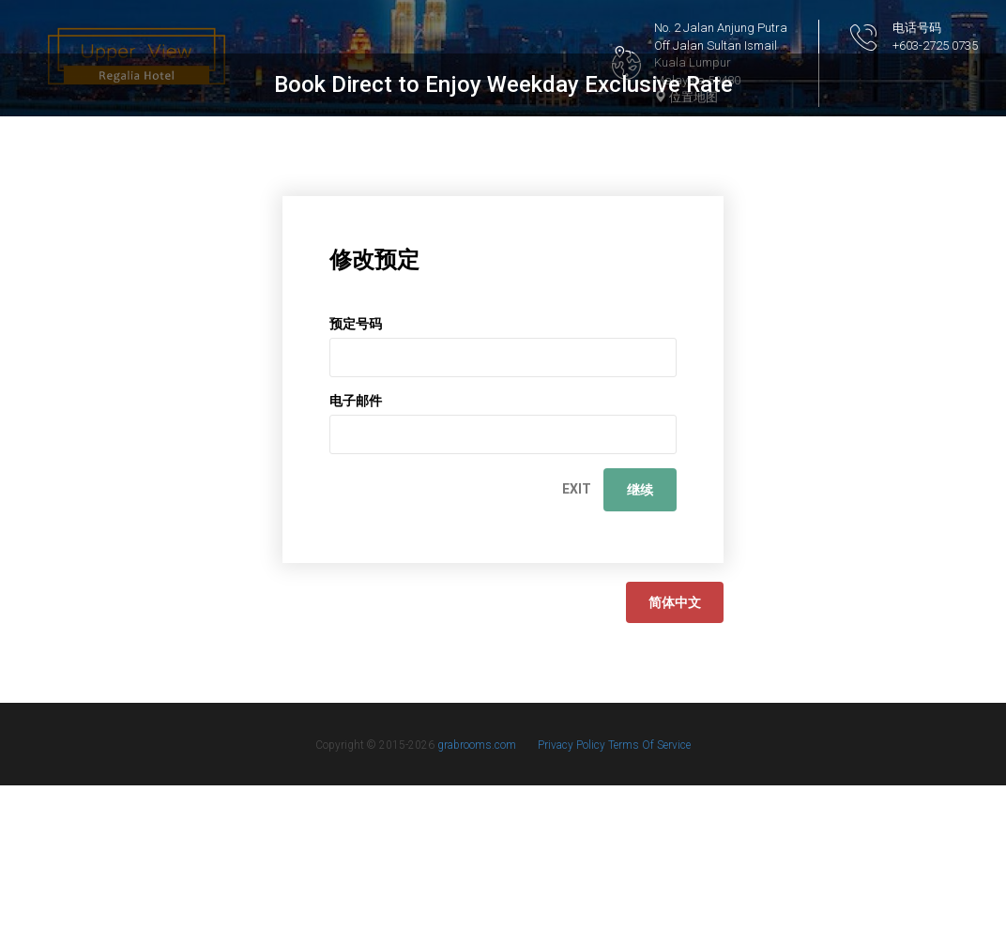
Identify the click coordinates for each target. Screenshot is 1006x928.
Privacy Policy (573, 887)
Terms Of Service (649, 887)
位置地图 (686, 97)
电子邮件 (355, 543)
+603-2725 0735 (935, 45)
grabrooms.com (476, 887)
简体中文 (674, 745)
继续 (640, 632)
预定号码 (355, 466)
